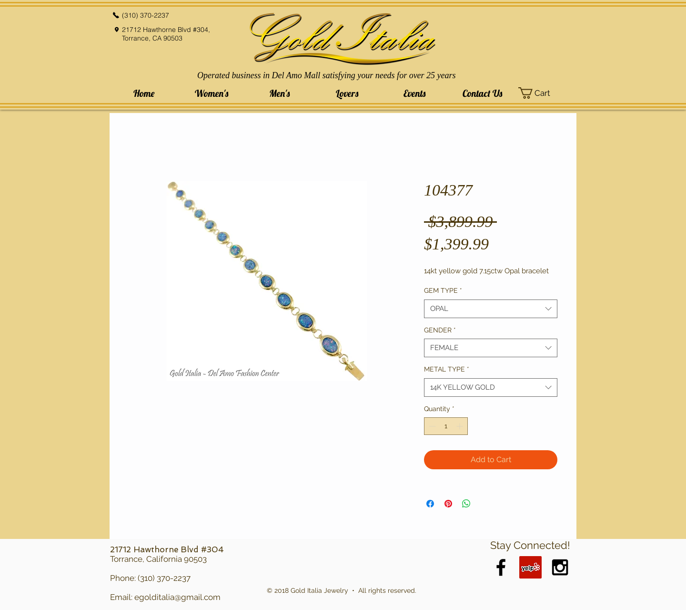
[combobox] (490, 309)
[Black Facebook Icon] (501, 567)
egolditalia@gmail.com (177, 597)
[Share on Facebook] (430, 503)
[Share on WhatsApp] (466, 503)
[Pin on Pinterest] (448, 503)
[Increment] (460, 426)
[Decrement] (431, 426)
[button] (211, 93)
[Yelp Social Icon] (530, 567)
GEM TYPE (443, 290)
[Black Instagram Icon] (560, 567)
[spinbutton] (445, 426)
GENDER (440, 330)
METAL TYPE (446, 369)
